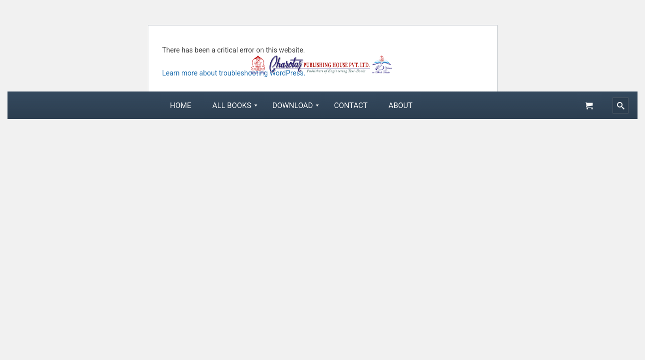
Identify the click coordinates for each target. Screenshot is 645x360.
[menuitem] (180, 105)
